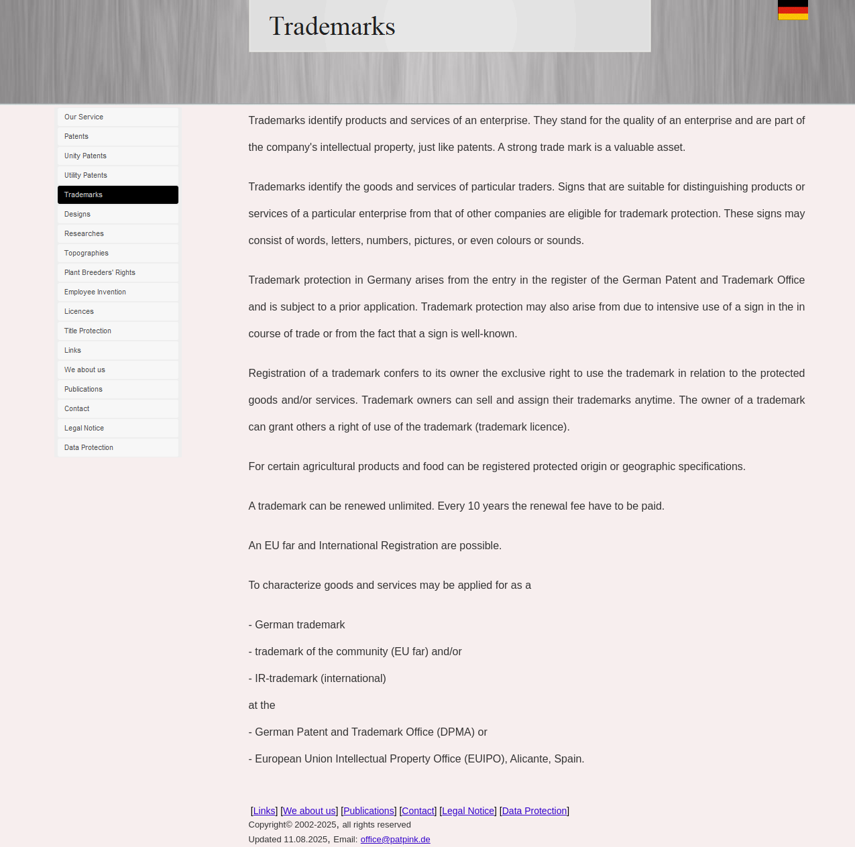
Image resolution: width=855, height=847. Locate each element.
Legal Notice (468, 810)
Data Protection (534, 810)
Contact (418, 810)
